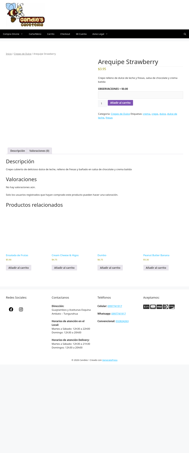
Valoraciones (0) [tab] (39, 150)
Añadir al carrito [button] (18, 267)
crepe (154, 114)
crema (146, 114)
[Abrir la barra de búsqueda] (185, 34)
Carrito (50, 33)
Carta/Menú (35, 33)
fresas (109, 117)
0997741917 (115, 306)
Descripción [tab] (17, 150)
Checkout (65, 33)
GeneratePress (109, 359)
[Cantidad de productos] (102, 103)
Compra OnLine (14, 33)
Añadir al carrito (120, 102)
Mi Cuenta (81, 33)
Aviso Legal (101, 33)
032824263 (122, 321)
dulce (162, 114)
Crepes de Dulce (22, 53)
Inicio (9, 53)
